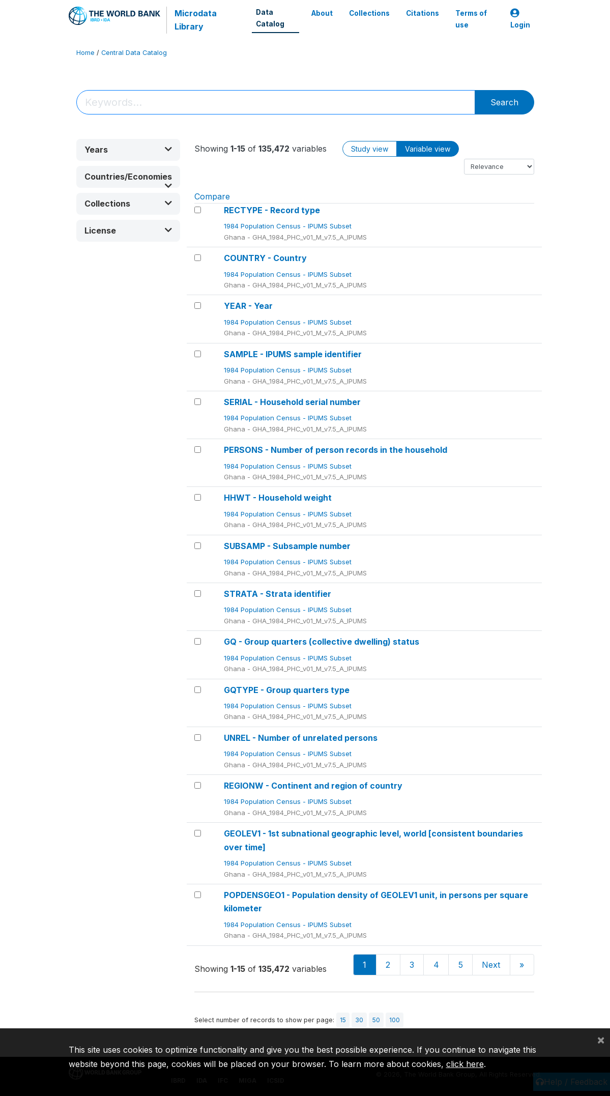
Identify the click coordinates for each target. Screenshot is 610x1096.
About (322, 13)
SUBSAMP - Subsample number (287, 546)
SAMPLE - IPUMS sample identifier (293, 354)
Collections (369, 13)
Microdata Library (196, 20)
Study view (369, 149)
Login (520, 19)
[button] (128, 150)
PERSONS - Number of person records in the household (335, 450)
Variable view (427, 149)
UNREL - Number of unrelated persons (300, 738)
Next (491, 965)
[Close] (601, 1039)
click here (465, 1064)
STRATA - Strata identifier (277, 594)
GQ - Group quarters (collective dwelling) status (321, 642)
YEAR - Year (248, 306)
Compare (212, 196)
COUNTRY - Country (265, 258)
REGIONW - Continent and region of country (313, 786)
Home (85, 52)
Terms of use (471, 18)
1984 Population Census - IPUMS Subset (289, 226)
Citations (422, 13)
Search (504, 102)
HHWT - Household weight (278, 498)
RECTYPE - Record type (272, 210)
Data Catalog (270, 17)
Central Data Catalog (134, 52)
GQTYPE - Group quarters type (287, 690)
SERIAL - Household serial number (292, 402)
